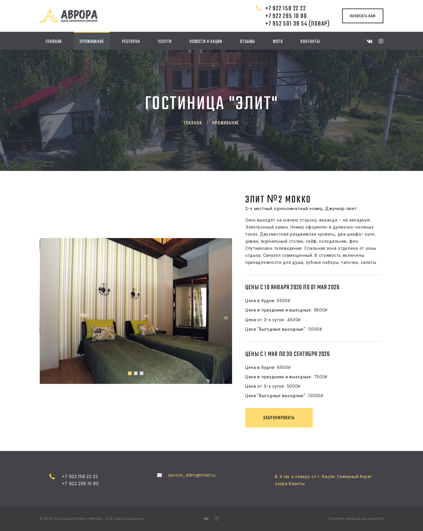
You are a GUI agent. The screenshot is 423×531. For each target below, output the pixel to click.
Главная (54, 41)
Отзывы (247, 41)
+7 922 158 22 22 (285, 8)
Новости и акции (205, 41)
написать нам (362, 16)
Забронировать (279, 418)
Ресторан (131, 41)
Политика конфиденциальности (355, 518)
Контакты (310, 41)
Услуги (165, 41)
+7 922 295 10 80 (286, 16)
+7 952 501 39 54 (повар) (297, 23)
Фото (278, 41)
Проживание (92, 41)
